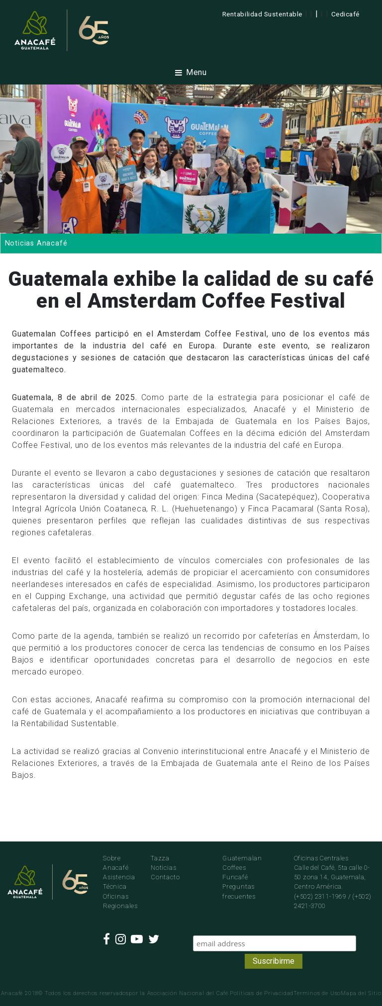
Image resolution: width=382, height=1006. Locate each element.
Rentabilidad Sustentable (262, 14)
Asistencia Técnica (119, 881)
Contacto (165, 877)
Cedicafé (345, 14)
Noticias (163, 867)
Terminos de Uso (317, 993)
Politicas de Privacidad (261, 993)
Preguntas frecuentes (239, 891)
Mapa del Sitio (361, 993)
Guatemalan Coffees (242, 862)
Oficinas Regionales (119, 901)
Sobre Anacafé (116, 862)
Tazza (160, 858)
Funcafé (235, 877)
